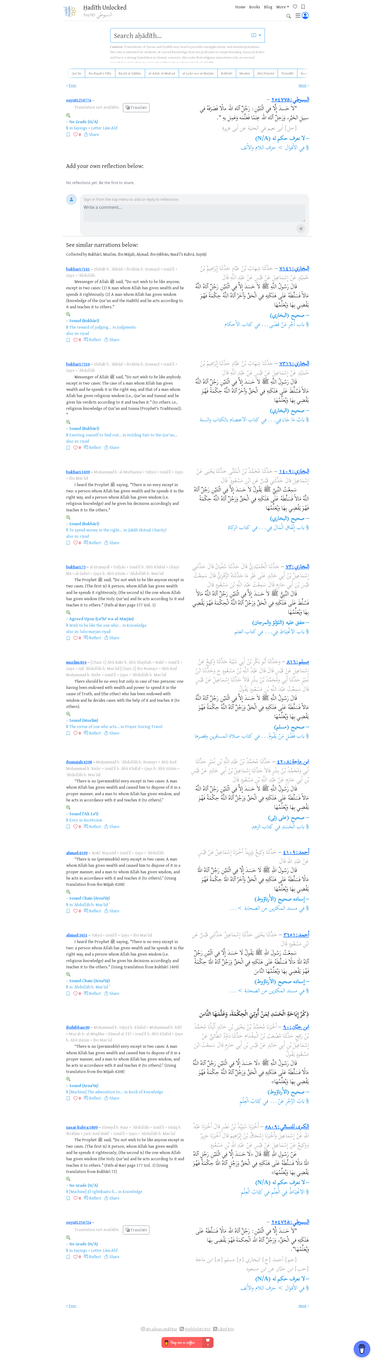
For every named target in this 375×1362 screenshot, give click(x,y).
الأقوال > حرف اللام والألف (269, 148)
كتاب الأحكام (238, 325)
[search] (179, 35)
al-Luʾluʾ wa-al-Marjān (198, 73)
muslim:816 (76, 662)
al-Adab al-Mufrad (161, 73)
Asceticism (93, 820)
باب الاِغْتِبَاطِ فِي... (284, 632)
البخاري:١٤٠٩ (294, 472)
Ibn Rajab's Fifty (100, 73)
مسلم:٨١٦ (297, 662)
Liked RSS (226, 1329)
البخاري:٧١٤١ (294, 269)
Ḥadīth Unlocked (107, 7)
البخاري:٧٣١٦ (294, 364)
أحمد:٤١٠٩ (296, 853)
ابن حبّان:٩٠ (296, 1027)
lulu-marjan (90, 631)
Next (303, 85)
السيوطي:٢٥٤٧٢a (290, 1222)
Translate (136, 107)
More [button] (258, 13)
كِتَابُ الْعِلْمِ (250, 1101)
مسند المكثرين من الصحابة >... (263, 908)
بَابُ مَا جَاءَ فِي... (286, 420)
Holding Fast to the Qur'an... (152, 435)
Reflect (95, 339)
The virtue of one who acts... (94, 726)
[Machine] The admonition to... (96, 1092)
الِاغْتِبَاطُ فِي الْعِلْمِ (287, 1192)
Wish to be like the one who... (95, 625)
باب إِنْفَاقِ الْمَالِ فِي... (281, 528)
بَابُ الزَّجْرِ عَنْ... (287, 1101)
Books (232, 13)
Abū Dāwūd (265, 73)
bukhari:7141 (78, 269)
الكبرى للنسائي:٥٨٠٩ (287, 1127)
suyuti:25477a (78, 100)
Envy (73, 820)
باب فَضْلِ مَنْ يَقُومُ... (282, 736)
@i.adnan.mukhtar (161, 1329)
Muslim (245, 73)
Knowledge (136, 625)
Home (218, 13)
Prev (73, 85)
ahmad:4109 (77, 853)
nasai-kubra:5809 (82, 1127)
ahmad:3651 (77, 935)
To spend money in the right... (95, 530)
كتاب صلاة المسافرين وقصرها (224, 736)
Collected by (76, 254)
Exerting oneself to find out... (95, 435)
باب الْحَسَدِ (293, 827)
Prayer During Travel (143, 726)
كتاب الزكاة (239, 528)
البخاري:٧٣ (297, 567)
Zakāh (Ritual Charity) (147, 530)
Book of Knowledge (146, 1092)
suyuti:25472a (78, 1222)
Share (94, 134)
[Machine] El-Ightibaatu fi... (93, 1191)
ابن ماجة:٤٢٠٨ (293, 762)
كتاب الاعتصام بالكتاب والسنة (229, 420)
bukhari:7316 (78, 364)
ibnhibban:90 (78, 1027)
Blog (245, 13)
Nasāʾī (305, 73)
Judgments (126, 327)
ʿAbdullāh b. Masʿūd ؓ (91, 904)
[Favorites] (274, 12)
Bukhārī (226, 73)
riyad (84, 333)
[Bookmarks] (282, 12)
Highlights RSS (198, 1329)
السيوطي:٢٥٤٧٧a (290, 100)
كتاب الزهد (262, 827)
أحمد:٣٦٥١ (296, 935)
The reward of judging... (90, 327)
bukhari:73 (76, 567)
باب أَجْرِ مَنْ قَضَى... (282, 325)
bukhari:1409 (78, 472)
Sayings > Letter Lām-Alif (95, 128)
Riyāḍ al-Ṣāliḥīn (130, 73)
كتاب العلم (245, 632)
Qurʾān (76, 73)
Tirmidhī (287, 73)
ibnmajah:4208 (79, 762)
